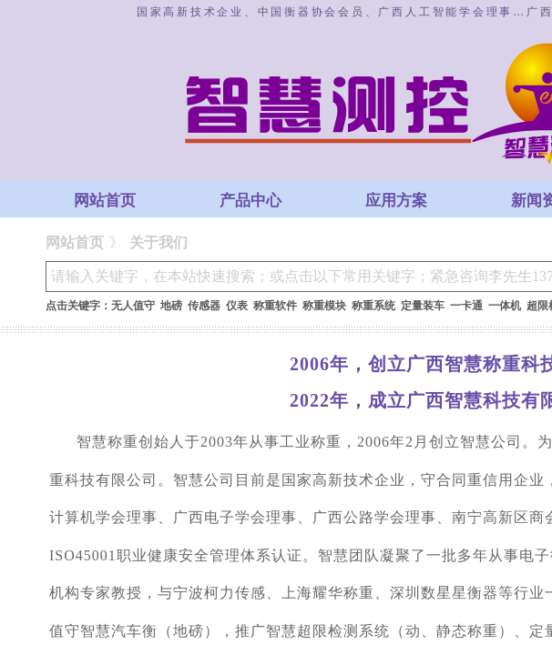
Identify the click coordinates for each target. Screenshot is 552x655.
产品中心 (250, 200)
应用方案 (396, 200)
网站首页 (105, 200)
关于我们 (158, 242)
